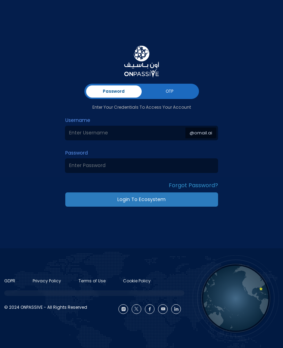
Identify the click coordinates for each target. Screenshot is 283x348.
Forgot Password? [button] (193, 185)
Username (77, 120)
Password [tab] (114, 91)
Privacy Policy (47, 281)
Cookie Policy (137, 281)
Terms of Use (92, 281)
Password (76, 152)
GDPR (9, 281)
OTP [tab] (169, 91)
